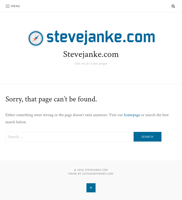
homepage (132, 115)
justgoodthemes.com (97, 173)
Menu (13, 6)
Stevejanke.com (91, 54)
